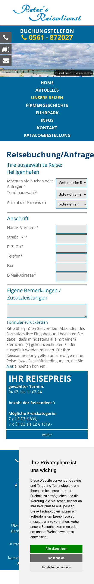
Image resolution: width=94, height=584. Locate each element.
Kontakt (47, 128)
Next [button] (88, 46)
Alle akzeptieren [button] (56, 548)
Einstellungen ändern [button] (56, 567)
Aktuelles (47, 90)
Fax (10, 265)
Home (47, 82)
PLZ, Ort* (15, 246)
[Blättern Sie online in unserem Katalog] (6, 49)
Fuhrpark (47, 113)
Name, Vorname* (23, 227)
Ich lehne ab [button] (56, 558)
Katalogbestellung (47, 135)
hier (9, 366)
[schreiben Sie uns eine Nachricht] (6, 60)
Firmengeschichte (47, 105)
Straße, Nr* (17, 237)
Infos (47, 120)
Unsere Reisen (47, 97)
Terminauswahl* (22, 192)
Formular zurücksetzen (27, 322)
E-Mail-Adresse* (21, 275)
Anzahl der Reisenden (26, 202)
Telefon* (15, 256)
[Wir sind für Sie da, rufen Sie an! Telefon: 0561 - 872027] (6, 37)
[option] (47, 60)
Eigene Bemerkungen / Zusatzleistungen (34, 294)
